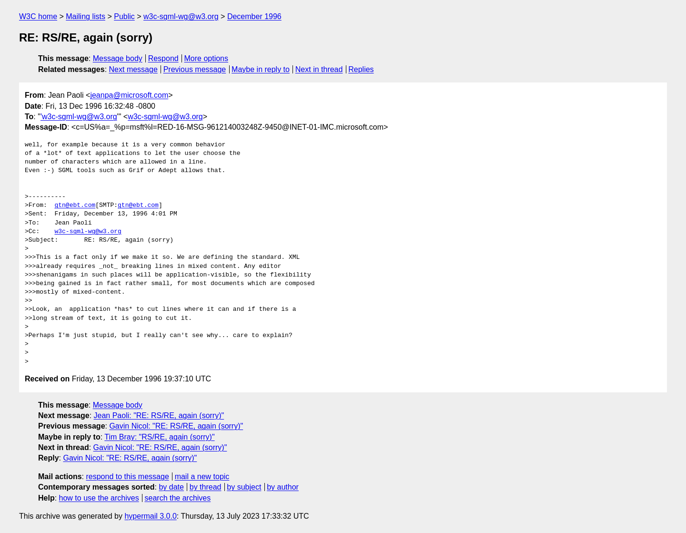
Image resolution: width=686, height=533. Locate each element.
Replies (360, 69)
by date (171, 487)
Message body (117, 58)
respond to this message (127, 476)
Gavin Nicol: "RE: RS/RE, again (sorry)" (176, 426)
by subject (244, 487)
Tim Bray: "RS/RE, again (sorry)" (159, 437)
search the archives (178, 498)
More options (206, 58)
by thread (206, 487)
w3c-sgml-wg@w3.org (181, 16)
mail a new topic (202, 476)
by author (283, 487)
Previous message (194, 69)
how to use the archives (99, 498)
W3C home (38, 16)
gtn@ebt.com (74, 205)
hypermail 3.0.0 (150, 516)
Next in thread (319, 69)
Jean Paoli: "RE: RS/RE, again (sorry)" (159, 415)
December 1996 (254, 16)
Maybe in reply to (261, 69)
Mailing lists (85, 16)
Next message (133, 69)
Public (124, 16)
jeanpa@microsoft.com (129, 95)
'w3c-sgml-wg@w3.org (78, 117)
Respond (163, 58)
